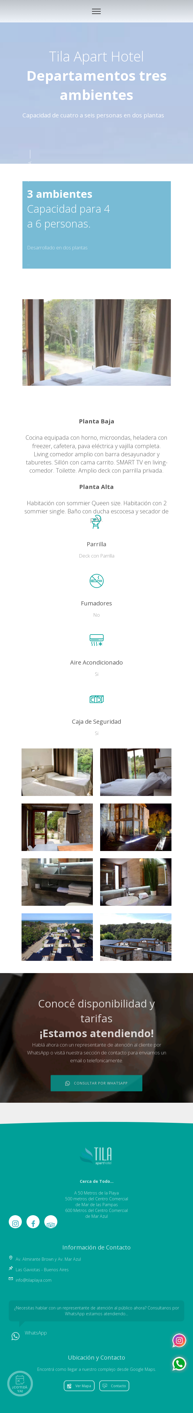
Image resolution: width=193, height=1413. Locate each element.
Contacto (114, 1393)
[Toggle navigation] (96, 11)
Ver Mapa (79, 1393)
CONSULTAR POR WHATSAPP (96, 1094)
